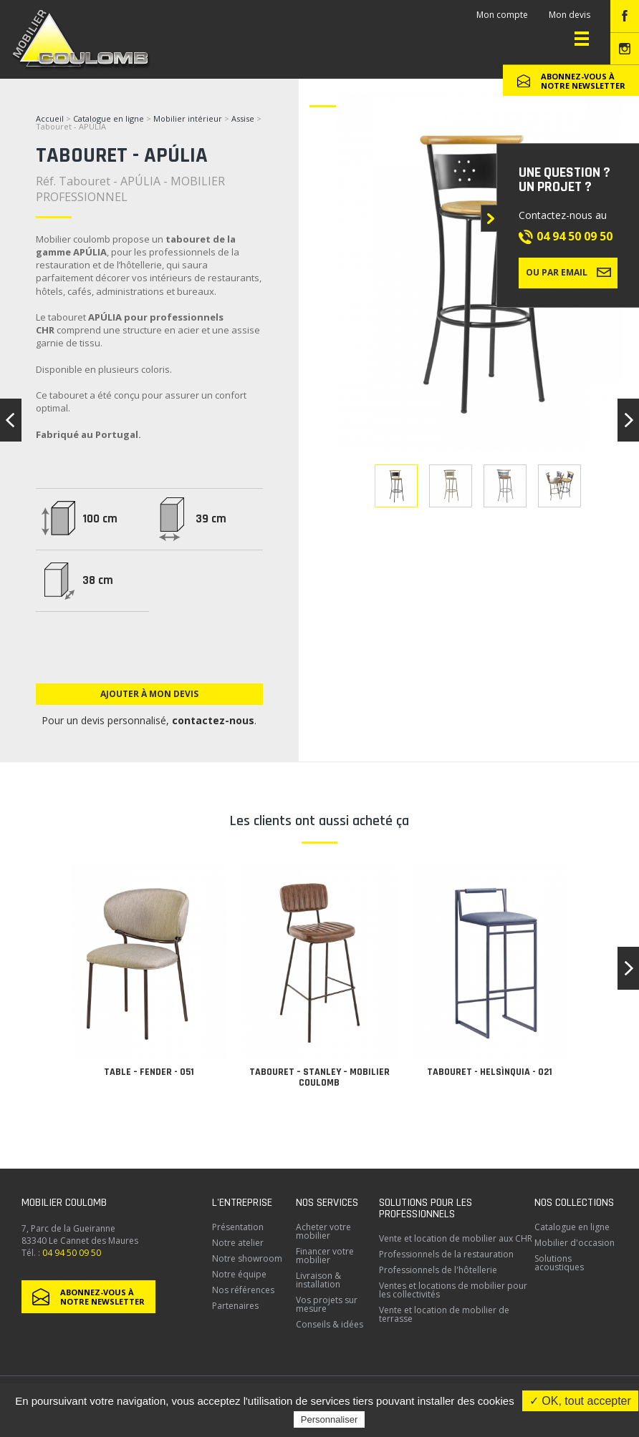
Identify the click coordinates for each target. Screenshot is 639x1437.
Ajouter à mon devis (149, 694)
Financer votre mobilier (325, 1255)
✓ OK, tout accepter (580, 1401)
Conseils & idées (329, 1324)
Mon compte (502, 15)
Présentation (238, 1227)
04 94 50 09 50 (574, 236)
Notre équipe (239, 1274)
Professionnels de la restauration (446, 1254)
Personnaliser (329, 1419)
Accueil (50, 118)
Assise (243, 118)
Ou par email (568, 272)
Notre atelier (238, 1243)
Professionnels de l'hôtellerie (438, 1270)
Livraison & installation (318, 1280)
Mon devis (569, 15)
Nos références (243, 1290)
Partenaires (235, 1306)
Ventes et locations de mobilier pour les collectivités (453, 1290)
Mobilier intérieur (187, 118)
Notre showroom (247, 1258)
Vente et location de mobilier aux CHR (455, 1238)
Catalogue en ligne (108, 118)
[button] (628, 968)
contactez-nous (213, 720)
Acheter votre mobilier (323, 1231)
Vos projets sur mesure (326, 1304)
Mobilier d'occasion (574, 1243)
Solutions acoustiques (559, 1262)
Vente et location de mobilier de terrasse (444, 1314)
